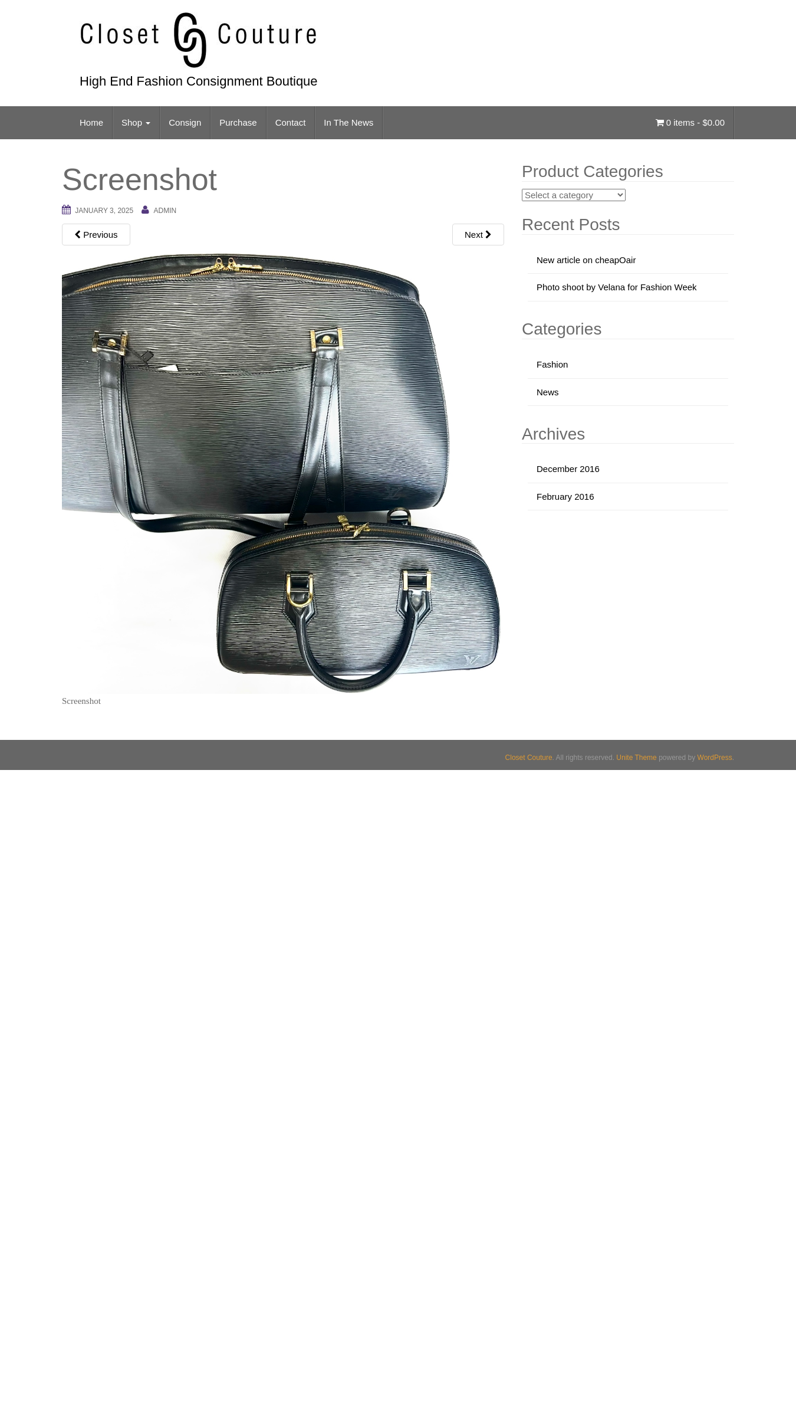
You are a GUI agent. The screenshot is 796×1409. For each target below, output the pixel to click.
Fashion (552, 364)
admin (164, 211)
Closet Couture (528, 757)
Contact (290, 122)
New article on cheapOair (586, 260)
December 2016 (568, 469)
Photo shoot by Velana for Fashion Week (617, 287)
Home (91, 122)
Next (478, 235)
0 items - (690, 122)
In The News (348, 122)
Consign (185, 122)
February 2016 (565, 496)
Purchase (237, 122)
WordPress (715, 757)
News (548, 392)
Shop (135, 122)
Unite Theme (636, 757)
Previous (96, 235)
